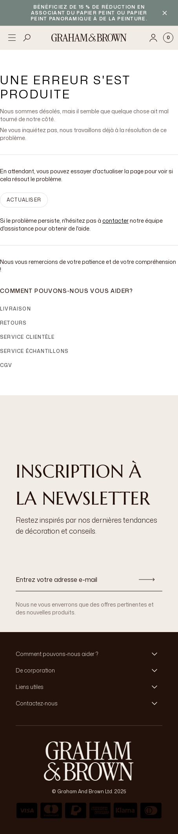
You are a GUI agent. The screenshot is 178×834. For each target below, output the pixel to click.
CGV (6, 365)
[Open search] (27, 38)
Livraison (15, 308)
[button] (89, 654)
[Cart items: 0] (168, 38)
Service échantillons (34, 351)
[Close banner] (164, 13)
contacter (115, 220)
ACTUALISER (24, 199)
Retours (13, 323)
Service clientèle (27, 337)
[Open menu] (12, 38)
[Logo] (89, 38)
